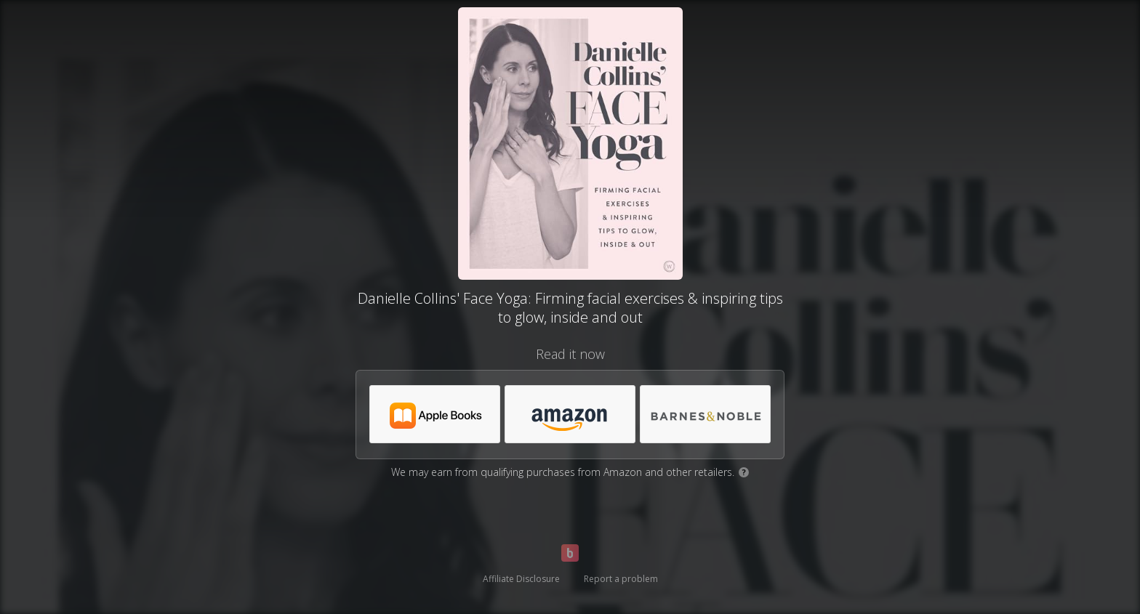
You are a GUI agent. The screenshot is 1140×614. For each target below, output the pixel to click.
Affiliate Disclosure (521, 579)
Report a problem (621, 579)
